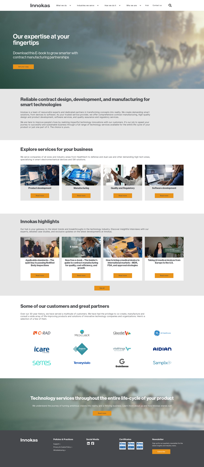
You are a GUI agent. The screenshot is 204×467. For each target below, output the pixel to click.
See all (102, 288)
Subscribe (161, 452)
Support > (56, 444)
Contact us (157, 5)
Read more (40, 196)
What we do (61, 5)
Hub (147, 5)
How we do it (110, 5)
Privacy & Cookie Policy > (62, 447)
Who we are (131, 5)
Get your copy (23, 67)
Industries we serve (85, 5)
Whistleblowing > (59, 450)
